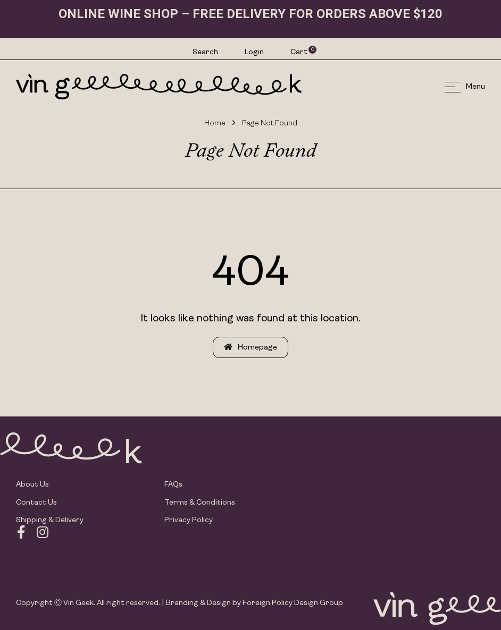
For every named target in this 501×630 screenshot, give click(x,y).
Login (254, 52)
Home (215, 123)
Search (205, 52)
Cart (299, 52)
